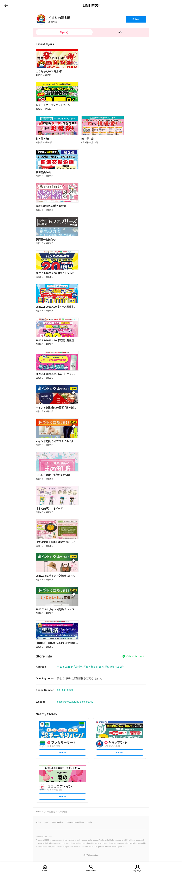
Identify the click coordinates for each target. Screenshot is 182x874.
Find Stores (91, 871)
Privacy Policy (57, 822)
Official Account (135, 656)
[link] (41, 19)
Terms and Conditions (75, 822)
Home (44, 871)
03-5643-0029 (65, 690)
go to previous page (6, 5)
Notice (38, 822)
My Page (137, 871)
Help (46, 822)
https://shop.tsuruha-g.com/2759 (75, 701)
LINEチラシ (91, 5)
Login (90, 822)
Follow (135, 20)
